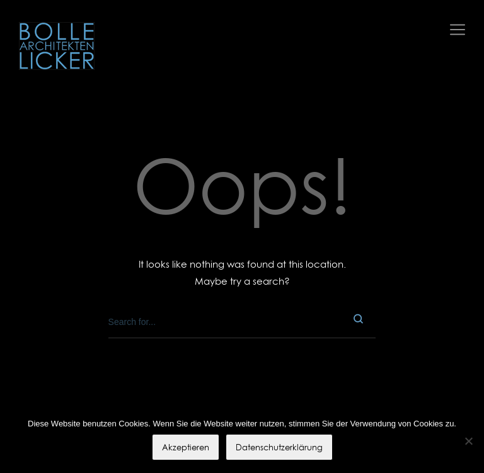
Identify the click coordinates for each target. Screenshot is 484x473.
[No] (468, 441)
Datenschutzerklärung (279, 447)
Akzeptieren (185, 447)
